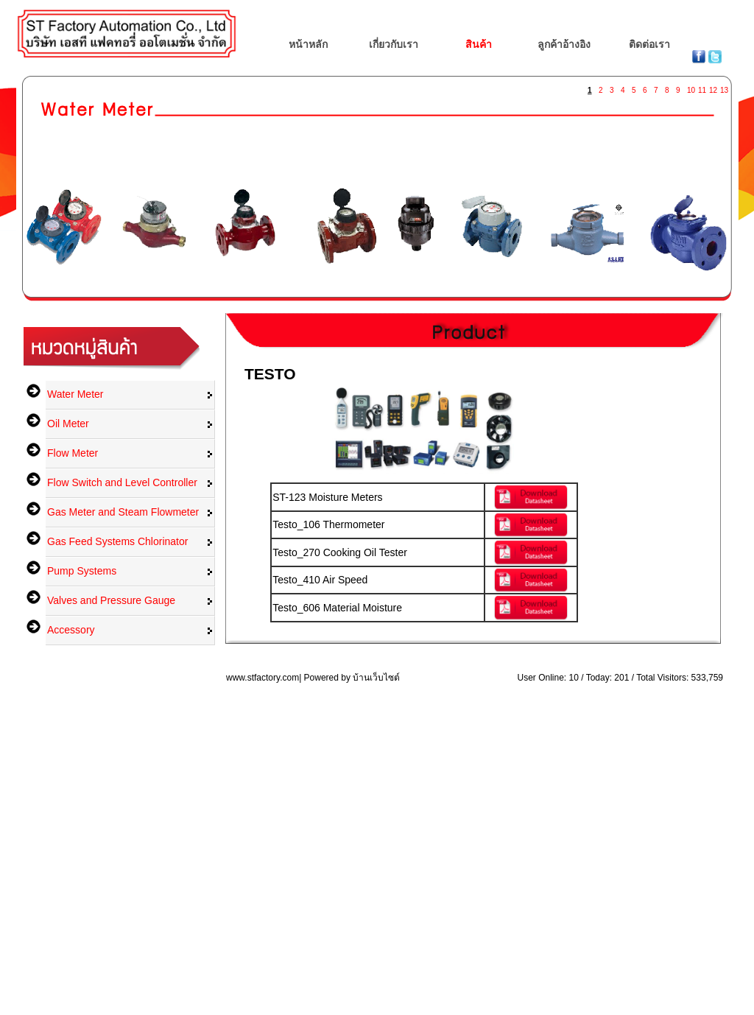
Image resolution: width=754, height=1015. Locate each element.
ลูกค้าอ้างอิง (564, 44)
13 (723, 87)
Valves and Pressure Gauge (111, 600)
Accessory (71, 630)
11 (701, 87)
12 (712, 87)
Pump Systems (81, 571)
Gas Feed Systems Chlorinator (117, 541)
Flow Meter (72, 453)
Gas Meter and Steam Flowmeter (123, 512)
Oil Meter (68, 423)
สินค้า (478, 44)
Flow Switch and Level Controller (122, 482)
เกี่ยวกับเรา (393, 44)
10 (690, 87)
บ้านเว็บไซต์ (376, 677)
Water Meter (75, 394)
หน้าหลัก (308, 44)
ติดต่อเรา (649, 44)
